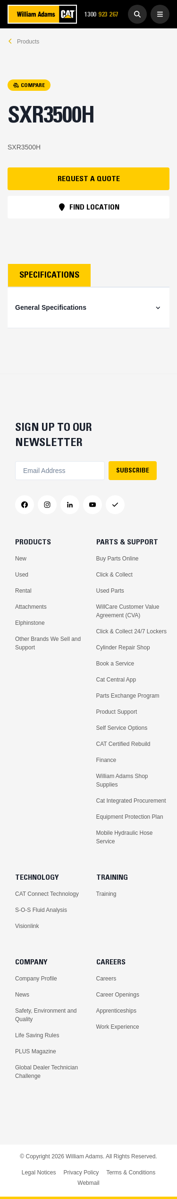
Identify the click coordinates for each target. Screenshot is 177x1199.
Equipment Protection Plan (129, 817)
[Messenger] (115, 504)
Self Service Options (122, 728)
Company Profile (36, 978)
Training (106, 894)
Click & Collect (114, 574)
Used (21, 574)
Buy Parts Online (117, 558)
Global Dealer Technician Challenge (46, 1071)
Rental (23, 590)
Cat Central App (116, 679)
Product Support (116, 712)
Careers (106, 978)
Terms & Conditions (130, 1172)
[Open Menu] (160, 14)
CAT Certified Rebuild (123, 744)
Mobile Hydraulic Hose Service (124, 837)
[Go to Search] (137, 14)
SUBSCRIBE (132, 470)
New (20, 558)
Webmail (88, 1183)
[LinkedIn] (69, 504)
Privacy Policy (81, 1172)
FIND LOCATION (88, 206)
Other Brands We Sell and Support (48, 643)
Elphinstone (30, 623)
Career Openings (117, 994)
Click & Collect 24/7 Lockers (131, 631)
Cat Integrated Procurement (131, 800)
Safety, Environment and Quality (46, 1015)
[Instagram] (47, 504)
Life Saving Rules (37, 1035)
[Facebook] (24, 504)
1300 (104, 14)
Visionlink (27, 926)
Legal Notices (39, 1172)
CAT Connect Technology (47, 894)
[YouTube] (92, 504)
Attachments (31, 607)
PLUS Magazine (35, 1051)
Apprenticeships (116, 1010)
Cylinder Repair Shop (123, 647)
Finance (106, 760)
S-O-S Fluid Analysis (41, 910)
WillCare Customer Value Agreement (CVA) (128, 611)
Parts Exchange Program (128, 695)
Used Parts (110, 590)
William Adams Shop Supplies (122, 780)
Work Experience (117, 1027)
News (22, 994)
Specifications (49, 275)
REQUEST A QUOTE (89, 178)
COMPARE (29, 84)
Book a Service (115, 663)
